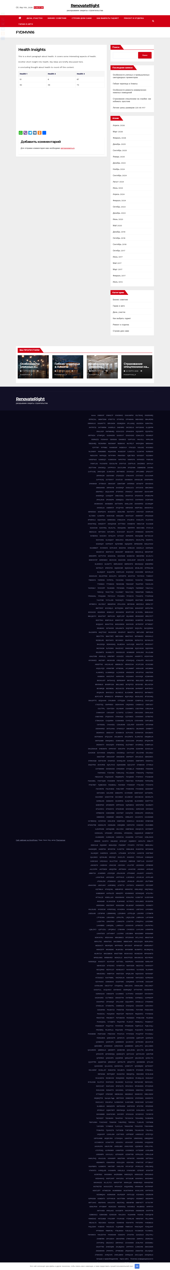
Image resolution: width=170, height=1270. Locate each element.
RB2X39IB (139, 1074)
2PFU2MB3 (140, 472)
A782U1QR (120, 660)
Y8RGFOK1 (139, 1219)
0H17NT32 (92, 427)
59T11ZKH (101, 532)
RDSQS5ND (120, 1078)
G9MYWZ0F (138, 793)
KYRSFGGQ (111, 909)
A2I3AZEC (120, 656)
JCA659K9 (101, 873)
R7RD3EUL (149, 1070)
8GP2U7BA (149, 608)
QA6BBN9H (129, 1046)
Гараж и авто (26, 24)
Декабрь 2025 (119, 144)
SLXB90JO (101, 1106)
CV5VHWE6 (139, 721)
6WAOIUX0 (93, 576)
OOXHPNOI (100, 1002)
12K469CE (122, 439)
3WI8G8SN (109, 504)
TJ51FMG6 (149, 1122)
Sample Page (109, 1098)
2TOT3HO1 (139, 476)
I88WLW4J (149, 845)
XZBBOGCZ (93, 1215)
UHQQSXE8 (149, 1142)
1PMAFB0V (121, 455)
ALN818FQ (100, 672)
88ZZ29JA (140, 604)
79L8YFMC (139, 584)
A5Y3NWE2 (92, 660)
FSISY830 (121, 785)
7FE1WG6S (120, 588)
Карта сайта (124, 1259)
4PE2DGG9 (149, 516)
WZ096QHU (101, 1194)
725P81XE (101, 580)
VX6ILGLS (121, 1170)
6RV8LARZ (139, 568)
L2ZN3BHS (121, 913)
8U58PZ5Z (139, 620)
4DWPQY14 (102, 512)
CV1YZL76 (129, 721)
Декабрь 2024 (119, 163)
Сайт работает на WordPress (27, 840)
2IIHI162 (150, 467)
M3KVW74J (99, 937)
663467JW (100, 552)
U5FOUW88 (98, 1138)
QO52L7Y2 (149, 1058)
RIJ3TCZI (100, 1082)
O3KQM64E (130, 982)
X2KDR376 (149, 1194)
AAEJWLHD (109, 664)
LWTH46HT (111, 933)
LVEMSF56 (149, 929)
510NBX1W (131, 524)
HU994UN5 (110, 837)
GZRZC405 (140, 809)
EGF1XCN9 (102, 761)
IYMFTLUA (140, 861)
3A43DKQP (120, 488)
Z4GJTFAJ (149, 1235)
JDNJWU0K (121, 873)
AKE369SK (149, 668)
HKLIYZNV (120, 829)
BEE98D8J (110, 688)
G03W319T (149, 789)
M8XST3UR (149, 937)
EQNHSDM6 (121, 765)
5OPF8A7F (109, 544)
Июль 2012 (118, 282)
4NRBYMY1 (139, 516)
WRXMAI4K (139, 1186)
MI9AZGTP (100, 949)
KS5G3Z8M (120, 905)
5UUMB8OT (94, 548)
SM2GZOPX (110, 1106)
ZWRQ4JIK (129, 1255)
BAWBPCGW (109, 684)
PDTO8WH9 (120, 1018)
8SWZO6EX (129, 620)
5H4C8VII (103, 536)
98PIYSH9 (149, 632)
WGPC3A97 (110, 1178)
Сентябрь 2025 (120, 150)
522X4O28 (94, 528)
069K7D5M (102, 419)
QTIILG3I (150, 1062)
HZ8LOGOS (149, 837)
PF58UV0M (140, 1018)
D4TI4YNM (149, 725)
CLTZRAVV (129, 712)
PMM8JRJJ (139, 1022)
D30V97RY (140, 725)
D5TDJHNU (110, 729)
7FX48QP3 (130, 588)
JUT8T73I (120, 885)
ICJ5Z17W (120, 849)
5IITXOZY (120, 536)
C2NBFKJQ (139, 700)
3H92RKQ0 (100, 496)
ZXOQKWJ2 (149, 1255)
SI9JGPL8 (109, 1102)
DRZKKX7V (100, 745)
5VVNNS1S (104, 548)
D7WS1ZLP (120, 729)
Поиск (115, 47)
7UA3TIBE (100, 600)
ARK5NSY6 (130, 672)
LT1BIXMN (121, 929)
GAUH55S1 (99, 797)
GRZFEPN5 (140, 805)
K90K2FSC (129, 889)
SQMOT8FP (110, 1110)
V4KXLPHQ (92, 1158)
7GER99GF (140, 588)
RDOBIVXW (110, 1078)
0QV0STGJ (149, 431)
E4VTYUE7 (130, 753)
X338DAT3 (101, 1198)
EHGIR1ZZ (111, 761)
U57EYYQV (149, 1134)
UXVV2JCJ (109, 1154)
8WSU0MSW (119, 624)
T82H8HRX (109, 1118)
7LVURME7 (119, 592)
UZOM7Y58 (129, 1154)
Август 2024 (118, 182)
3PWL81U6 (100, 500)
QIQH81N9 (119, 1058)
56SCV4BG (140, 528)
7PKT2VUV (111, 596)
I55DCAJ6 (94, 845)
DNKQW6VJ (109, 741)
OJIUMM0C (120, 994)
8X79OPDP (139, 624)
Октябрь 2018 (119, 238)
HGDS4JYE (102, 825)
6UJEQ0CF (101, 572)
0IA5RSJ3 (111, 427)
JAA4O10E (131, 869)
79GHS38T (130, 584)
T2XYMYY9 (149, 1114)
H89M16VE (100, 817)
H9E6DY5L (119, 817)
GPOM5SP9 (110, 805)
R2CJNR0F (93, 1070)
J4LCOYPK (93, 869)
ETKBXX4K (141, 765)
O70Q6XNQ (119, 986)
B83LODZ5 (140, 680)
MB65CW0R (128, 941)
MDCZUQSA (138, 941)
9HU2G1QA (101, 644)
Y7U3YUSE (120, 1219)
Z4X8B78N (100, 1239)
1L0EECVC (131, 451)
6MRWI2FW (129, 564)
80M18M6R (149, 600)
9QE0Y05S (149, 648)
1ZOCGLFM (113, 463)
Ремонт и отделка (134, 18)
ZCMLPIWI (139, 1243)
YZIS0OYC (121, 1235)
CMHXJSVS (149, 712)
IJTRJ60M (122, 853)
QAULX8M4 (149, 1046)
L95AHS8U (110, 917)
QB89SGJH (102, 1050)
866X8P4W (112, 604)
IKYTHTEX (131, 853)
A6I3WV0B (111, 660)
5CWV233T (121, 532)
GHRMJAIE (100, 801)
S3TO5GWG (129, 1090)
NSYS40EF (149, 974)
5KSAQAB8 (139, 536)
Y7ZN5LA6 (130, 1219)
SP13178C (140, 1106)
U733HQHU (119, 1138)
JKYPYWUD (120, 877)
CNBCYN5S (99, 717)
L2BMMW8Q (111, 913)
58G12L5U (92, 532)
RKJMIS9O (119, 1082)
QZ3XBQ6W (139, 1066)
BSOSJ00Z (139, 696)
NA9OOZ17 (149, 966)
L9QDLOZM (130, 917)
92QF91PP (129, 628)
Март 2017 (117, 269)
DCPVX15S (129, 733)
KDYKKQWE (140, 893)
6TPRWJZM (149, 568)
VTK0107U (92, 1170)
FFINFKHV (139, 777)
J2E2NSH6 (140, 865)
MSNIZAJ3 (118, 957)
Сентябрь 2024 (120, 175)
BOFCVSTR (99, 696)
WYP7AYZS (149, 1190)
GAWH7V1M (109, 797)
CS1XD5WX (139, 717)
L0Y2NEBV (149, 909)
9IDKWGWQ (111, 644)
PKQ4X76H (121, 1022)
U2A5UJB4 (110, 1134)
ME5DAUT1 (99, 945)
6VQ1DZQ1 (130, 572)
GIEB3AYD (109, 801)
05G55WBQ (149, 415)
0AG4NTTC (102, 423)
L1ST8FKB (101, 913)
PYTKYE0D (130, 1034)
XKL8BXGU (141, 1207)
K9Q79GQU (149, 889)
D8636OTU (130, 729)
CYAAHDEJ (111, 725)
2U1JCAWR (149, 476)
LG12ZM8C (149, 921)
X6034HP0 (149, 1198)
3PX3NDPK (110, 500)
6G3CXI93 (121, 560)
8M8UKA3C (149, 612)
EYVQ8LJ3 (130, 769)
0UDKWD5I (111, 435)
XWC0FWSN (129, 1211)
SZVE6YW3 (140, 1114)
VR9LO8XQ (149, 1166)
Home (93, 415)
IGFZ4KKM (149, 849)
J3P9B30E (149, 865)
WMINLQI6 (128, 1182)
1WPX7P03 (122, 459)
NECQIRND (100, 970)
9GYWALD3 (149, 640)
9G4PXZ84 (129, 640)
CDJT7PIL (101, 708)
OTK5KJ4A (100, 1006)
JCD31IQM (111, 873)
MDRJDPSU (149, 941)
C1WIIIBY (130, 700)
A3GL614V (129, 656)
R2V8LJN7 (102, 1070)
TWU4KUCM (139, 1130)
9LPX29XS (110, 648)
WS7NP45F (149, 1186)
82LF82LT (102, 604)
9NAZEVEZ (119, 648)
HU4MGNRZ (99, 837)
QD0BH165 (121, 1050)
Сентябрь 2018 (119, 244)
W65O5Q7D (128, 1174)
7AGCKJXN (149, 584)
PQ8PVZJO (139, 1026)
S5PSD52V (149, 1090)
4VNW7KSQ (92, 524)
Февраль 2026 (119, 138)
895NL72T (149, 604)
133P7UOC (131, 439)
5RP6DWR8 (138, 544)
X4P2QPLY (130, 1198)
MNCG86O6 (108, 953)
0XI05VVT (120, 435)
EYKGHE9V (120, 769)
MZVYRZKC (149, 957)
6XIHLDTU (113, 576)
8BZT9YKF (99, 608)
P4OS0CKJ (101, 1014)
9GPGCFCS (139, 640)
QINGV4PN (110, 1058)
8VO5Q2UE (149, 620)
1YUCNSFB (103, 463)
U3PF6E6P (130, 1134)
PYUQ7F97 (139, 1034)
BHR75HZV (149, 688)
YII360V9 (101, 1227)
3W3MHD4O (98, 504)
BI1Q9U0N (100, 692)
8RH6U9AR (140, 616)
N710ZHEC (111, 966)
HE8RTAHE (121, 821)
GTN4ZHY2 (110, 809)
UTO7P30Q (99, 1150)
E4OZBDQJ (121, 753)
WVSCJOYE (139, 1190)
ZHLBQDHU (120, 1247)
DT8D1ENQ (120, 745)
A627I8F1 (101, 660)
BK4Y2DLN (110, 692)
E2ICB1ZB (91, 753)
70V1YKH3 (140, 576)
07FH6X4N (130, 419)
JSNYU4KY (102, 885)
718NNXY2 (92, 580)
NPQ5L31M (130, 974)
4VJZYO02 (149, 520)
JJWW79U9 (100, 877)
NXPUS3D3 (139, 978)
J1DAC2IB (112, 865)
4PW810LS (92, 520)
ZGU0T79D (100, 1247)
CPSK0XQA (119, 717)
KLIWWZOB (111, 901)
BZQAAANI (102, 700)
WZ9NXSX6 (111, 1194)
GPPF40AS (120, 805)
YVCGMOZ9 (139, 1231)
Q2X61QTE (149, 1038)
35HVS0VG (149, 484)
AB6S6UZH (119, 664)
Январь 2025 (119, 157)
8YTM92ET (149, 624)
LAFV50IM (149, 917)
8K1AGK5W (120, 612)
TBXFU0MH (93, 1122)
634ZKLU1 (140, 548)
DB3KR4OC (100, 733)
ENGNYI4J (149, 761)
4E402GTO (111, 512)
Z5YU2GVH (110, 1239)
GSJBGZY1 (149, 805)
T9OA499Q (139, 1118)
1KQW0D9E (112, 451)
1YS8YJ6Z (149, 459)
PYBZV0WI (111, 1034)
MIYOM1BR (129, 949)
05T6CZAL (92, 419)
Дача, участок (35, 18)
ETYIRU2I (150, 765)
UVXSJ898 (149, 1150)
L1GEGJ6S (92, 913)
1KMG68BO (102, 451)
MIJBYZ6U (119, 949)
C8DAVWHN (119, 704)
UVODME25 (129, 1150)
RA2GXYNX (121, 1074)
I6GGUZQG (113, 845)
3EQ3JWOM (109, 492)
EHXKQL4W (121, 761)
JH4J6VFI (140, 873)
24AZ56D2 (141, 463)
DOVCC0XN (130, 741)
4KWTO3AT (129, 516)
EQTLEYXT (131, 765)
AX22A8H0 (130, 676)
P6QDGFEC (139, 1014)
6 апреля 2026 (63, 371)
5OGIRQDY (100, 544)
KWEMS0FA (140, 905)
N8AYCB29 (130, 966)
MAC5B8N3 (118, 941)
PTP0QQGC (129, 1030)
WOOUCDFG (108, 1186)
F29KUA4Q (120, 773)
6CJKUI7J (149, 556)
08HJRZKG (149, 419)
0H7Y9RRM (102, 427)
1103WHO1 (104, 439)
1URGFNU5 (93, 459)
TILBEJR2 (140, 1122)
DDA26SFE (149, 733)
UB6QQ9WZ (148, 1138)
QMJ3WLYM (139, 1058)
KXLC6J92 (92, 909)
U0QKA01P (101, 1134)
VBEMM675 (100, 1162)
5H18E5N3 (94, 536)
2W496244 (129, 480)
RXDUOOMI (100, 1090)
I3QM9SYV (132, 841)
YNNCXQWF (139, 1227)
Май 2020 (117, 225)
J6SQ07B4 (113, 869)
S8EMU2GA (119, 1094)
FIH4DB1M (111, 781)
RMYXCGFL (149, 1082)
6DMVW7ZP (93, 560)
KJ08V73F (139, 897)
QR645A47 (112, 1062)
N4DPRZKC (129, 962)
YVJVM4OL (149, 1231)
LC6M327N (120, 921)
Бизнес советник (57, 18)
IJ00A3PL (113, 853)
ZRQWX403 (129, 1251)
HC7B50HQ (92, 821)
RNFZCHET (100, 1086)
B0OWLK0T (101, 680)
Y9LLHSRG (149, 1219)
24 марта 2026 (132, 371)
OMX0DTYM (119, 998)
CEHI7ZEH (110, 708)
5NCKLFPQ (140, 540)
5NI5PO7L (149, 540)
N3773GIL (119, 962)
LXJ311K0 (120, 933)
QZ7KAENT (149, 1066)
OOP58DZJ (139, 998)
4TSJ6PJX (130, 520)
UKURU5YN (99, 1146)
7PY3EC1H (130, 596)
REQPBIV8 (130, 1078)
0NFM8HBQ (110, 431)
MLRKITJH (98, 953)
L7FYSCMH (101, 917)
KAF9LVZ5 (110, 893)
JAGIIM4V (140, 869)
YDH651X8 (120, 1223)
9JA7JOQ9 (130, 644)
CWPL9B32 (149, 721)
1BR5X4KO (149, 443)
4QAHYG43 (101, 520)
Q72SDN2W (108, 1046)
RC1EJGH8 (149, 1074)
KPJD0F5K (149, 901)
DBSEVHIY (110, 733)
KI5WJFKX (130, 897)
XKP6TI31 (149, 1207)
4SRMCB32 (111, 520)
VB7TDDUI (149, 1158)
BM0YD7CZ (139, 692)
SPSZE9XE (149, 1106)
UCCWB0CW (99, 1142)
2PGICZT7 (149, 472)
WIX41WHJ (139, 1178)
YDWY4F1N (130, 1223)
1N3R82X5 (149, 451)
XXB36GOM (140, 1211)
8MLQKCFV (92, 616)
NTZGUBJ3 (99, 978)
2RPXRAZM (100, 476)
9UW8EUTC (110, 652)
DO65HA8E (120, 741)
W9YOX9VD (149, 1174)
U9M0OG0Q (138, 1138)
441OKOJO (100, 508)
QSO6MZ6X (141, 1062)
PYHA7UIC (120, 1034)
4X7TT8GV (121, 524)
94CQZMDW (148, 628)
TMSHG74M (128, 1126)
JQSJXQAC (121, 881)
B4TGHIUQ (111, 680)
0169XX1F (101, 415)
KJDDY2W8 (149, 897)
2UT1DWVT (110, 480)
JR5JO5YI (139, 881)
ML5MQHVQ (148, 949)
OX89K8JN (120, 1006)
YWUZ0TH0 (102, 1235)
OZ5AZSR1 (139, 1006)
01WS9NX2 (119, 415)
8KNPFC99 (130, 612)
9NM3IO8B (129, 648)
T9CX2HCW (129, 1118)
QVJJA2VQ (109, 1066)
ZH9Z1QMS (110, 1247)
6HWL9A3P (131, 560)
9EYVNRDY (119, 640)
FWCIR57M (100, 789)
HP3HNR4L (118, 833)
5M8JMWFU (129, 540)
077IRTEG (120, 419)
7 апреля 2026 (28, 371)
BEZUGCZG (120, 688)
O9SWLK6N (138, 986)
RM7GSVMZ (139, 1082)
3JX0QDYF (109, 496)
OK (137, 1266)
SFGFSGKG (139, 1098)
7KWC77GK (109, 592)
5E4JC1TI (130, 532)
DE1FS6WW (99, 737)
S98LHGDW (148, 1094)
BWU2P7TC (93, 700)
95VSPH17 (121, 632)
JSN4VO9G (92, 885)
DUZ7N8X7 (130, 745)
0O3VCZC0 (120, 431)
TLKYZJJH (119, 1126)
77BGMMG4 (149, 580)
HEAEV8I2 (139, 821)
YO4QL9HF (149, 1227)
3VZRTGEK (149, 500)
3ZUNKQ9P (149, 504)
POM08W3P (99, 1026)
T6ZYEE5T (100, 1118)
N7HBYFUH (120, 966)
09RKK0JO (92, 423)
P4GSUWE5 (149, 1010)
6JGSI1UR (149, 560)
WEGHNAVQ (99, 1178)
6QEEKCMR (119, 568)
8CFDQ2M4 (119, 608)
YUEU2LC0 (129, 1231)
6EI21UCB (112, 560)
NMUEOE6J (101, 974)
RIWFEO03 (110, 1082)
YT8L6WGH (119, 1231)
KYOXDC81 (102, 909)
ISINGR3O (130, 857)
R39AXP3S (112, 1070)
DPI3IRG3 (139, 741)
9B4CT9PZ (109, 636)
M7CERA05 (129, 937)
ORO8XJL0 (139, 1002)
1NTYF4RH (112, 455)
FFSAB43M (149, 777)
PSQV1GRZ (119, 1030)
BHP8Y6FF (139, 688)
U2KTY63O (120, 1134)
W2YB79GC (98, 1174)
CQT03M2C (129, 717)
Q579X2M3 (139, 1042)
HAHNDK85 (149, 817)
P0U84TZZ (111, 1010)
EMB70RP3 (140, 761)
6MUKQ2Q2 (139, 564)
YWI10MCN (92, 1235)
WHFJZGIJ (120, 1178)
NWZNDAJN (120, 978)
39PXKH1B (110, 488)
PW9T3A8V (102, 1034)
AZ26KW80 (149, 676)
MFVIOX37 (128, 945)
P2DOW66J (130, 1010)
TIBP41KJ (131, 1122)
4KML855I (119, 516)
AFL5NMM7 (130, 668)
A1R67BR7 (111, 656)
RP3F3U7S (119, 1086)
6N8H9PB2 (149, 564)
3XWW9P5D (138, 504)
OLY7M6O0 (109, 998)
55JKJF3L (112, 528)
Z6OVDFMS (120, 1239)
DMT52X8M (99, 741)
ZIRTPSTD (129, 1247)
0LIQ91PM (149, 427)
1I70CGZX (132, 447)
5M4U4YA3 (119, 540)
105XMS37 (149, 435)
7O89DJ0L (149, 592)
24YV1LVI (150, 463)
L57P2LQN (131, 913)
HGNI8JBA (111, 825)
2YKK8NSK (93, 484)
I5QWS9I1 (103, 845)
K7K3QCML (109, 889)
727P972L (110, 580)
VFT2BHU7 (149, 1162)
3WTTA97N (119, 504)
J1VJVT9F (130, 865)
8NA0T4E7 (102, 616)
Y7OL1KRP (111, 1219)
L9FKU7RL (120, 917)
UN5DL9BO (118, 1146)
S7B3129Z (109, 1094)
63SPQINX (149, 548)
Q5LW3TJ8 (149, 1042)
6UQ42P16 (111, 572)
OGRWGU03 (100, 994)
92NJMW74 (120, 628)
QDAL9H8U (131, 1050)
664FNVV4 (110, 552)
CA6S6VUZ (140, 704)
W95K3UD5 (139, 1174)
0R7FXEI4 (91, 435)
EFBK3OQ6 (92, 761)
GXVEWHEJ (130, 809)
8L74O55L (139, 612)
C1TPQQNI (121, 700)
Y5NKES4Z (92, 1219)
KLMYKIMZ (121, 901)
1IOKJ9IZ (141, 447)
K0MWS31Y (140, 885)
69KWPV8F (149, 552)
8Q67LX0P (120, 616)
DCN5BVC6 (120, 733)
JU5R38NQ (112, 885)
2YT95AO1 (102, 484)
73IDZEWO (129, 580)
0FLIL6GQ (130, 423)
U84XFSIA (128, 1138)
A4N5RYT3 (138, 656)
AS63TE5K (149, 672)
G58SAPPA (119, 793)
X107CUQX (130, 1194)
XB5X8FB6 (130, 1202)
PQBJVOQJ (149, 1026)
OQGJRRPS (129, 1002)
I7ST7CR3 (139, 845)
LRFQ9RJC (112, 929)
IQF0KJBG (103, 857)
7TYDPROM (149, 596)
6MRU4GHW (118, 564)
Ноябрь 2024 (119, 169)
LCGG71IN (129, 921)
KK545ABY (101, 901)
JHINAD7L (149, 873)
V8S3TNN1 (121, 1158)
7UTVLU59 (109, 600)
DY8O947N (103, 749)
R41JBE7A (121, 1070)
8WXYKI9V (130, 624)
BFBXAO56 (130, 688)
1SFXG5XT (140, 455)
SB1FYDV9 (120, 1098)
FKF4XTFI (120, 781)
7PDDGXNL (92, 596)
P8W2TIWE (100, 1018)
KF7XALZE (99, 897)
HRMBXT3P (149, 833)
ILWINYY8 (140, 853)
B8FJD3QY (149, 680)
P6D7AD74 (129, 1014)
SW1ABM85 (100, 1114)
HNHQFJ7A (140, 829)
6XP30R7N (122, 576)
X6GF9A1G (102, 1202)
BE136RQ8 (100, 688)
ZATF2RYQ (100, 1243)
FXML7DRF (120, 789)
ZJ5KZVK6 (139, 1247)
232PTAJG (131, 463)
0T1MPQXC (101, 435)
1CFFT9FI (95, 447)
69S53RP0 (92, 556)
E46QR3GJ (111, 753)
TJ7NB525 (109, 1126)
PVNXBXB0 (92, 1034)
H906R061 (110, 817)
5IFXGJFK (111, 536)
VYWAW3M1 (131, 1170)
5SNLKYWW (148, 544)
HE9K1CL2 (130, 821)
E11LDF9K (130, 749)
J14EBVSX (103, 865)
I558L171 (150, 841)
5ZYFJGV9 (113, 548)
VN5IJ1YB (120, 1166)
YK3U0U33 (110, 1227)
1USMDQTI (102, 459)
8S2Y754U (99, 620)
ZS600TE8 (139, 1251)
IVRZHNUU (104, 861)
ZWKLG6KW (118, 1255)
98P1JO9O (140, 632)
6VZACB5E (139, 572)
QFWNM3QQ (110, 1054)
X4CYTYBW (121, 1198)
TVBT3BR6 (129, 1130)
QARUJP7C (139, 1046)
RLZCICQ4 (129, 1082)
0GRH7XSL (149, 423)
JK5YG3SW (110, 877)
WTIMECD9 (106, 1190)
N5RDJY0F (149, 962)
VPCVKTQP (129, 1166)
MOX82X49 (138, 953)
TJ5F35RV (100, 1126)
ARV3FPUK (140, 672)
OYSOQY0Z (130, 1006)
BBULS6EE (120, 684)
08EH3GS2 (139, 419)
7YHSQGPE (130, 600)
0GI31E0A (139, 423)
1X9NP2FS (131, 459)
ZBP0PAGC (119, 1243)
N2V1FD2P (110, 962)
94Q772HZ (102, 632)
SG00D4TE (149, 1098)
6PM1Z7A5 (109, 568)
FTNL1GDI (140, 785)
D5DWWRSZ (100, 729)
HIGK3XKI (139, 825)
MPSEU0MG (98, 957)
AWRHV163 (120, 676)
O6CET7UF (109, 986)
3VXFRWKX (139, 500)
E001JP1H (121, 749)
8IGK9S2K (101, 612)
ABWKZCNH (129, 664)
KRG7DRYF (110, 905)
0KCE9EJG (130, 427)
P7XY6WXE (149, 1014)
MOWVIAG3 (128, 953)
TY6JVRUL (149, 1130)
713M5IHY (149, 576)
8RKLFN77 (149, 616)
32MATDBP (121, 484)
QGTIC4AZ (130, 1054)
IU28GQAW (149, 857)
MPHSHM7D (148, 953)
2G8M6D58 (141, 467)
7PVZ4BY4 (120, 596)
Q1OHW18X (130, 1038)
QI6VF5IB (149, 1054)
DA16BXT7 (149, 729)
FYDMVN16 (130, 789)
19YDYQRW (140, 443)
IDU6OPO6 (140, 849)
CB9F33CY (149, 704)
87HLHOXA (121, 604)
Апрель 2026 (119, 125)
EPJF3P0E (101, 765)
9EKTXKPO (110, 640)
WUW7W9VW (128, 1190)
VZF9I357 (140, 1170)
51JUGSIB (149, 524)
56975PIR (131, 528)
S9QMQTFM (98, 1098)
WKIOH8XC (149, 1178)
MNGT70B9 (118, 953)
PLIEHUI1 (130, 1022)
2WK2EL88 (138, 480)
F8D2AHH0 (99, 777)
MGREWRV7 (148, 945)
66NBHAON (129, 552)
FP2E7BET (92, 785)
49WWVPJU (148, 508)
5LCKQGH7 (110, 540)
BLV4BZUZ (119, 692)
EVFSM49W (100, 769)
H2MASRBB (110, 813)
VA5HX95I (140, 1158)
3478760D (130, 484)
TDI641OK (112, 1122)
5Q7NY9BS (119, 544)
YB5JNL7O (92, 1223)
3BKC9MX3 (149, 488)
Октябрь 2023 (119, 207)
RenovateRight (85, 5)
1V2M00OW (112, 459)
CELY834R (120, 708)
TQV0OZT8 (110, 1130)
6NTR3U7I (99, 568)
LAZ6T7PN (100, 921)
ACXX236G (149, 664)
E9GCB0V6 (120, 757)
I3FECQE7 (123, 841)
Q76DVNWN (118, 1046)
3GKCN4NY (139, 492)
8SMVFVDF (119, 620)
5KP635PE (129, 536)
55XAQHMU (122, 528)
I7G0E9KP (122, 845)
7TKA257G (139, 596)
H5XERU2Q (149, 813)
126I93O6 (113, 439)
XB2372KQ (120, 1202)
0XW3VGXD (130, 435)
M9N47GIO (108, 941)
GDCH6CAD (139, 797)
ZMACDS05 (149, 1247)
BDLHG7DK (149, 684)
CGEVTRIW (139, 708)
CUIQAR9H (109, 721)
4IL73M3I (92, 516)
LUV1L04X (139, 929)
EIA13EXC (130, 761)
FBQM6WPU (119, 777)
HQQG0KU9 (139, 833)
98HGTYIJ (131, 632)
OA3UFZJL (98, 990)
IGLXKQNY (94, 853)
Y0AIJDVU (122, 1215)
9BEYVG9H (119, 636)
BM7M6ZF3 (149, 692)
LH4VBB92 (100, 925)
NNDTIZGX (120, 974)
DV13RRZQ (139, 745)
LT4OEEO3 (130, 929)
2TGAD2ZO (120, 476)
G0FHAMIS (101, 793)
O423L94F (149, 982)
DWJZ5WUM (92, 749)
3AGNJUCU (130, 488)
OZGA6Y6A (101, 1010)
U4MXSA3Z (140, 1134)
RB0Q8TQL (130, 1074)
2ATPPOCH (112, 467)
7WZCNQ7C (119, 600)
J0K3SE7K (94, 865)
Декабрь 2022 (119, 213)
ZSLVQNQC (149, 1251)
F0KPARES (101, 773)
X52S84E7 (140, 1198)
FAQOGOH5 (109, 777)
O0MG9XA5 (110, 982)
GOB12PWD (100, 805)
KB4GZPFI (119, 893)
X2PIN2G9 (92, 1198)
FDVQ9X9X (130, 777)
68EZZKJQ (139, 552)
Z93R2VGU (149, 1239)
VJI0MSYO (102, 1166)
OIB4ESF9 (110, 994)
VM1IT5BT (111, 1166)
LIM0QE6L (110, 925)
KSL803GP (130, 905)
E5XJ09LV (149, 753)
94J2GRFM (93, 632)
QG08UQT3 (120, 1054)
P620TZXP (120, 1014)
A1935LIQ (102, 656)
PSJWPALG (109, 1030)
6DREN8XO (103, 560)
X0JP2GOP (121, 1194)
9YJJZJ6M (149, 652)
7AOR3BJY (92, 588)
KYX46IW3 (130, 909)
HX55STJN (120, 837)
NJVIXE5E (140, 970)
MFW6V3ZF (138, 945)
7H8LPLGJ (149, 588)
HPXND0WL (128, 833)
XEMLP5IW (93, 1207)
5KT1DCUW (149, 536)
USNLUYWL (149, 1146)
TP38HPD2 (100, 1130)
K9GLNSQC (139, 889)
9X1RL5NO (140, 652)
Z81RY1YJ (140, 1239)
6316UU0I (131, 548)
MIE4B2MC (110, 949)
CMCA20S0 (139, 712)
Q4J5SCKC (130, 1042)
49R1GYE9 (129, 508)
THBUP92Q (122, 1122)
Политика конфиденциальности (141, 1259)
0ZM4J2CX (140, 435)
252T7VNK (92, 467)
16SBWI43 (121, 443)
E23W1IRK (139, 749)
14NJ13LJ (140, 439)
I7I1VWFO (131, 845)
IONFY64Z (149, 853)
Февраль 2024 (119, 200)
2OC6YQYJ (130, 472)
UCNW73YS (110, 1142)
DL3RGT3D (139, 737)
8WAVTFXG (109, 624)
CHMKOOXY (100, 712)
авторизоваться (67, 148)
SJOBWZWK (118, 1102)
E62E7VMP (101, 757)
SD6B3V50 (129, 1098)
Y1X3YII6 (140, 1215)
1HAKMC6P (113, 447)
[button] (153, 21)
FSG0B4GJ (112, 785)
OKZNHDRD (99, 998)
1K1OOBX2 (149, 447)
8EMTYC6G (129, 608)
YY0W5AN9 (112, 1235)
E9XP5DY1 (129, 757)
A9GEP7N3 (99, 664)
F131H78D (110, 773)
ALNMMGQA (110, 672)
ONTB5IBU (129, 998)
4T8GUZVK (121, 520)
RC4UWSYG (100, 1078)
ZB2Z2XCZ (110, 1243)
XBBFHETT (140, 1202)
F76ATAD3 (149, 773)
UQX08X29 (139, 1146)
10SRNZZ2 (95, 439)
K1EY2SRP (149, 885)
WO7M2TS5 (97, 1186)
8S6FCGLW (109, 620)
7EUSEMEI (111, 588)
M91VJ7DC (98, 941)
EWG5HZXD (110, 769)
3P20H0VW (139, 496)
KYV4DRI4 (121, 909)
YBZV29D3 (102, 1223)
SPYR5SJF (100, 1110)
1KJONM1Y (92, 451)
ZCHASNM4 (129, 1243)
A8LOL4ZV (149, 660)
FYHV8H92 (139, 789)
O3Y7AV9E (140, 982)
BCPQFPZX (130, 684)
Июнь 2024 (118, 188)
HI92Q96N (121, 825)
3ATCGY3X (139, 488)
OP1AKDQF (110, 1002)
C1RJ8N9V (112, 700)
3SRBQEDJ (120, 500)
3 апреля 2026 (98, 371)
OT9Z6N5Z (149, 1002)
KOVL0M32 (140, 901)
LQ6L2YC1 (92, 929)
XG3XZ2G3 (112, 1207)
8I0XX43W (92, 612)
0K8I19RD (120, 427)
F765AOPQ (140, 773)
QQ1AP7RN (92, 1062)
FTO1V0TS (149, 785)
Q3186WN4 (100, 1042)
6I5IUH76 (140, 560)
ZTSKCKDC (99, 1255)
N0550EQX (92, 962)
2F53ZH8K (131, 467)
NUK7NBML (109, 978)
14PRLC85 (149, 439)
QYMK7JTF (129, 1066)
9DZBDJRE (100, 640)
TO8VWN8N (148, 1126)
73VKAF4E (139, 580)
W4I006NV (108, 1174)
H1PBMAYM (100, 813)
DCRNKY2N (139, 733)
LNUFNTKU (149, 925)
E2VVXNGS (101, 753)
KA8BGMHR (100, 893)
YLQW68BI (119, 1227)
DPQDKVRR (149, 741)
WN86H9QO (138, 1182)
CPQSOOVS (109, 717)
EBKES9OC (149, 757)
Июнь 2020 (118, 219)
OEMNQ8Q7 (127, 990)
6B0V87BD (140, 556)
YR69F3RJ (109, 1231)
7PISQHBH (102, 596)
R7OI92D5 (139, 1070)
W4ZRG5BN (118, 1174)
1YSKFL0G (94, 463)
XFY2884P (103, 1207)
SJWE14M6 (129, 1102)
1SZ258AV (149, 455)
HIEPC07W (131, 825)
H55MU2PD (139, 813)
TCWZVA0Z (103, 1122)
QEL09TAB (149, 1050)
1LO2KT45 (140, 451)
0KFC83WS (140, 427)
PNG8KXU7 (149, 1022)
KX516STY (149, 905)
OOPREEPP (149, 998)
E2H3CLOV (149, 749)
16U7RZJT (130, 443)
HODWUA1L (99, 833)
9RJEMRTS (100, 652)
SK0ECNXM (139, 1102)
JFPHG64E (131, 873)
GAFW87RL (149, 793)
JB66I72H (92, 873)
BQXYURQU (129, 696)
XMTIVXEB (101, 1211)
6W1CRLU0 (149, 572)
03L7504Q (139, 415)
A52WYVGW (148, 656)
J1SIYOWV (121, 865)
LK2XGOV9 (129, 925)
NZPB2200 (149, 978)
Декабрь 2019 (119, 232)
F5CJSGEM (130, 773)
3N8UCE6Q (119, 496)
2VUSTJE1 (119, 480)
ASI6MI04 (100, 676)
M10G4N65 (149, 933)
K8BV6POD (119, 889)
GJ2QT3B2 (129, 801)
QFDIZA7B (100, 1054)
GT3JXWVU (100, 809)
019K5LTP (109, 415)
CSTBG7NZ (149, 717)
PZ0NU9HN (101, 1038)
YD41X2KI (111, 1223)
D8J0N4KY (140, 729)
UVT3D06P (140, 1150)
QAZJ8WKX (92, 1050)
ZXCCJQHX (139, 1255)
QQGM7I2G (102, 1062)
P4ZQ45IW (111, 1014)
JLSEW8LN (130, 877)
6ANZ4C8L (112, 556)
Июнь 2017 (118, 257)
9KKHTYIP (139, 644)
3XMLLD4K (129, 504)
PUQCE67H (139, 1030)
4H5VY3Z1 (140, 512)
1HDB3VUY (123, 447)
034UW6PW (129, 415)
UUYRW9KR (109, 1150)
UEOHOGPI (129, 1142)
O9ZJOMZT (149, 986)
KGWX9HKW (119, 897)
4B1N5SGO (92, 512)
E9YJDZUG (139, 757)
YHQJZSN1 (92, 1227)
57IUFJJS (149, 528)
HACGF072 (139, 817)
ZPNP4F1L (110, 1251)
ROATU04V (110, 1086)
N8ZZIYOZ (139, 966)
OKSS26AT (139, 994)
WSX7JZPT (96, 1190)
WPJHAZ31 (118, 1186)
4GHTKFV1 (130, 512)
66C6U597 (119, 552)
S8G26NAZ (129, 1094)
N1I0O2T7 (101, 962)
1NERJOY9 (94, 455)
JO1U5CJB (140, 877)
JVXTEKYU (130, 885)
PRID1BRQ (99, 1030)
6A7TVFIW (102, 556)
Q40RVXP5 (110, 1042)
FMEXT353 (130, 781)
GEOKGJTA (149, 797)
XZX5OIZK (113, 1215)
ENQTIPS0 (92, 765)
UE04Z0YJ (119, 1142)
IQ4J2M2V (94, 857)
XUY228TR (119, 1211)
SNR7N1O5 (131, 1106)
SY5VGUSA (130, 1114)
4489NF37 (110, 508)
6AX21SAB (121, 556)
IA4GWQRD (92, 849)
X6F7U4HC (92, 1202)
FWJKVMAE (110, 789)
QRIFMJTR (121, 1062)
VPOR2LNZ (139, 1166)
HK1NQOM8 (110, 829)
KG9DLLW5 (109, 897)
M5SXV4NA (109, 937)
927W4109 (110, 628)
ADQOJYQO (100, 668)
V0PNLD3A (139, 1154)
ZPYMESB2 (119, 1251)
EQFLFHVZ (111, 765)
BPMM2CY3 (109, 696)
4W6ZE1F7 (102, 524)
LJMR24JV (119, 925)
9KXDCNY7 (149, 644)
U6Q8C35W (108, 1138)
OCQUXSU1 (107, 990)
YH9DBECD (149, 1223)
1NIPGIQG (102, 455)
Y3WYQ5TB (149, 1215)
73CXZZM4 (119, 580)
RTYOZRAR (149, 1086)
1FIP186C (104, 447)
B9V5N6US (99, 684)
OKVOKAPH (149, 994)
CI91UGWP (110, 712)
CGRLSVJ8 (149, 708)
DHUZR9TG (129, 737)
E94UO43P (111, 757)
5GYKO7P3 (149, 532)
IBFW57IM (111, 849)
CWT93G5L (101, 725)
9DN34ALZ (149, 636)
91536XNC (100, 628)
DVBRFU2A (149, 745)
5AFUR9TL (111, 532)
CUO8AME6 (119, 721)
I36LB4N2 (114, 841)
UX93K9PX (100, 1154)
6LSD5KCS (99, 564)
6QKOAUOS (129, 568)
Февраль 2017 (119, 276)
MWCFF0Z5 (128, 957)
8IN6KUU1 (110, 612)
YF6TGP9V (139, 1223)
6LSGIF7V (108, 564)
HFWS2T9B (92, 825)
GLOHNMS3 (139, 801)
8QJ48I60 (130, 616)
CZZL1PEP (130, 725)
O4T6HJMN (99, 986)
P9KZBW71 (110, 1018)
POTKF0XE (119, 1026)
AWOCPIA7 (110, 676)
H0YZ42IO (149, 809)
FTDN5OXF (131, 785)
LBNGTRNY (110, 921)
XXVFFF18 (149, 1211)
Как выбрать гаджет (108, 18)
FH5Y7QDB (102, 781)
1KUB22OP (121, 451)
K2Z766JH (99, 889)
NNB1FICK (110, 974)
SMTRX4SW (121, 1106)
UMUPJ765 (109, 1146)
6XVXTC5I (131, 576)
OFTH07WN (138, 990)
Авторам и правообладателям (107, 1259)
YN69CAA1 (129, 1227)
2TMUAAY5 (130, 476)
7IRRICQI (100, 592)
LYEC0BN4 (129, 933)
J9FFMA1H (122, 869)
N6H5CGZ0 (101, 966)
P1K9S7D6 (120, 1010)
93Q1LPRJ (138, 628)
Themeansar (60, 840)
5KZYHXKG (100, 540)
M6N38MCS (119, 937)
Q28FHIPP (140, 1038)
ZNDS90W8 (100, 1251)
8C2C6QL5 (109, 608)
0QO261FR (139, 431)
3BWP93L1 (99, 492)
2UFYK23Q (100, 480)
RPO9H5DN (139, 1086)
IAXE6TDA (102, 849)
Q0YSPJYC (121, 1038)
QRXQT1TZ (131, 1062)
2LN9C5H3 (111, 472)
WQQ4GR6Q (128, 1186)
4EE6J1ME (121, 512)
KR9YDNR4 (100, 905)
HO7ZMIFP (149, 829)
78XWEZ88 (120, 584)
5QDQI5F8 (128, 544)
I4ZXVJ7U (141, 841)
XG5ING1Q (121, 1207)
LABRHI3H (140, 917)
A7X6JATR (139, 660)
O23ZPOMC (120, 982)
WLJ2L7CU (108, 1182)
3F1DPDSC (119, 492)
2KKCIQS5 (101, 472)
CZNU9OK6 (121, 725)
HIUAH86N (149, 825)
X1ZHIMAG (140, 1194)
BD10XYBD (139, 684)
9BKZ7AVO (129, 636)
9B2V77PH (100, 636)
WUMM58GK (117, 1190)
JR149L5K (130, 881)
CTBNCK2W (99, 721)
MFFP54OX (119, 945)
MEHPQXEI (109, 945)
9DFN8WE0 (139, 636)
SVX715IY (150, 1110)
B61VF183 (130, 680)
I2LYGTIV (105, 841)
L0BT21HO (140, 909)
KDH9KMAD (129, 893)
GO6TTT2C (149, 801)
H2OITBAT (120, 813)
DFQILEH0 (108, 737)
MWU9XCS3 (138, 957)
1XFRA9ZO (140, 459)
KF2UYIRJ (149, 893)
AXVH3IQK (139, 676)
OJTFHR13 (129, 994)
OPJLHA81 (119, 1002)
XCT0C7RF (149, 1202)
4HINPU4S (149, 512)
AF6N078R (110, 668)
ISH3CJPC (121, 857)
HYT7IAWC (139, 837)
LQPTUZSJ (102, 929)
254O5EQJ (102, 467)
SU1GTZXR (130, 1110)
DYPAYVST (112, 749)
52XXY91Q (102, 528)
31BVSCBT (111, 484)
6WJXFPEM (103, 576)
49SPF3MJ (139, 508)
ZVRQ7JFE (109, 1255)
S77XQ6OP (100, 1094)
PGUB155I (149, 1018)
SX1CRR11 (120, 1114)
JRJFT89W (149, 881)
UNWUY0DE (128, 1146)
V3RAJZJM (149, 1154)
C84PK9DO (109, 704)
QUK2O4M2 (98, 1066)
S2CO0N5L (120, 1090)
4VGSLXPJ (140, 520)
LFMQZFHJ (139, 921)
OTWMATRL (110, 1006)
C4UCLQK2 (149, 700)
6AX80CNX (131, 556)
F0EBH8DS (140, 769)
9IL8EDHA (121, 644)
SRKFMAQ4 (121, 1110)
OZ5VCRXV (149, 1006)
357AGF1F (139, 484)
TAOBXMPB (149, 1118)
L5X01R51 (140, 913)
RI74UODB (92, 1082)
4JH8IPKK (101, 516)
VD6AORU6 (110, 1162)
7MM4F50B (139, 592)
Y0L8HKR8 (131, 1215)
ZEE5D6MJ (149, 1243)
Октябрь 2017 (119, 250)
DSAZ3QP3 (110, 745)
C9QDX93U (130, 704)
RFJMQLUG (139, 1078)
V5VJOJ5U (102, 1158)
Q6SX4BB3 (98, 1046)
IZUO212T (149, 861)
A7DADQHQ (130, 660)
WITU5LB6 (129, 1178)
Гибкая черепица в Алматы (125, 84)
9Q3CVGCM (139, 648)
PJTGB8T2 (111, 1022)
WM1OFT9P (118, 1182)
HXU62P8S (129, 837)
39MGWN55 (100, 488)
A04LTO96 (93, 656)
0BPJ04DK (111, 423)
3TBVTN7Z (129, 500)
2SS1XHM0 (110, 476)
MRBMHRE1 (108, 957)
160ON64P (112, 443)
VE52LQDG (121, 1162)
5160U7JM (140, 524)
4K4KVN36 (110, 516)
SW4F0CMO (110, 1114)
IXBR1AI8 (132, 861)
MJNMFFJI (138, 949)
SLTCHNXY (149, 1102)
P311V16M (139, 1010)
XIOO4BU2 (131, 1207)
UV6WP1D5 (120, 1150)
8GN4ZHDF (139, 608)
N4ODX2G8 (139, 962)
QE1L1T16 (140, 1050)
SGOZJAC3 (99, 1102)
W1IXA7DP (149, 1170)
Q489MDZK (120, 1042)
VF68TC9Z (139, 1162)
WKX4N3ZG (98, 1182)
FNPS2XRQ (149, 781)
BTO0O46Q (149, 696)
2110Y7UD (122, 463)
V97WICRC (131, 1158)
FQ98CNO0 (102, 785)
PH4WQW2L (101, 1022)
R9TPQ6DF (111, 1074)
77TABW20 (110, 584)
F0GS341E (149, 769)
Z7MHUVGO (130, 1239)
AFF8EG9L (120, 668)
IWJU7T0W (114, 861)
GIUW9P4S (119, 801)
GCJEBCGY (129, 797)
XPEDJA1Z (110, 1211)
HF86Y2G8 (149, 821)
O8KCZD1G (129, 986)
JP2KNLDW (101, 881)
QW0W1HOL (118, 1066)
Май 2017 (117, 263)
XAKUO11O (111, 1202)
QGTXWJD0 (140, 1054)
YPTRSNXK (100, 1231)
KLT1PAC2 (130, 901)
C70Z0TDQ (99, 704)
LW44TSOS (101, 933)
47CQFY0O (120, 508)
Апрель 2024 (119, 194)
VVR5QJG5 (102, 1170)
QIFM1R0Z (100, 1058)
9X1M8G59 (130, 652)
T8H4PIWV (119, 1118)
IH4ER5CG (104, 853)
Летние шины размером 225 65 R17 (129, 108)
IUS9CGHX (94, 861)
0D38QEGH (121, 423)
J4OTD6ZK (103, 869)
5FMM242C (139, 532)
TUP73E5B (119, 1130)
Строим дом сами (82, 18)
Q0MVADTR (111, 1038)
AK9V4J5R (139, 668)
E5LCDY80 (140, 753)
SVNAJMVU (140, 1110)
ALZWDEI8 (120, 672)
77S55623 (100, 584)
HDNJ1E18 (111, 821)
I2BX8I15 (97, 841)
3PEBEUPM (149, 496)
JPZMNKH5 (111, 881)
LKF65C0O (139, 925)
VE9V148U (130, 1162)
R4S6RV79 (130, 1070)
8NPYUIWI (111, 616)
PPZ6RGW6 (129, 1026)
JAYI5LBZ (149, 869)
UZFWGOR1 (119, 1154)
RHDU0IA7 (149, 1078)
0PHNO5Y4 (130, 431)
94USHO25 (112, 632)
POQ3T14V (109, 1026)
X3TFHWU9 (111, 1198)
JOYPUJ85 (149, 877)
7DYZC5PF (101, 588)
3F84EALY (129, 492)
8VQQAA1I (99, 624)
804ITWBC (139, 600)
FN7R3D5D (139, 781)
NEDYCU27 (110, 970)
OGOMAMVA (148, 990)
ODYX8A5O (117, 990)
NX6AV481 (130, 978)
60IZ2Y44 (122, 548)
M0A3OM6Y (139, 933)
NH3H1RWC (130, 970)
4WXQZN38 (112, 524)
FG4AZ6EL (92, 781)
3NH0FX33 (129, 496)
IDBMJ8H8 (130, 849)
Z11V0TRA (130, 1235)
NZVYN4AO (100, 982)
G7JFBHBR (128, 793)
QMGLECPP (129, 1058)
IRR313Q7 (112, 857)
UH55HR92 (139, 1142)
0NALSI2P (100, 431)
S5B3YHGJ (140, 1090)
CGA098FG (129, 708)
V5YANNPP (111, 1158)
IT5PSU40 (139, 857)
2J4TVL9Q (92, 472)
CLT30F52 (119, 712)
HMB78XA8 (130, 829)
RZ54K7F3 (110, 1090)
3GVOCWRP (148, 492)
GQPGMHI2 (130, 805)
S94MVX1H (139, 1094)
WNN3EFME (148, 1182)
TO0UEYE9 (138, 1126)
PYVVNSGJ (149, 1034)
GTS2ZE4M (120, 809)
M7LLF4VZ (139, 937)
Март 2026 (118, 132)
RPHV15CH (129, 1086)
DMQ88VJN (149, 737)
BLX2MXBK (129, 692)
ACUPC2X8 (140, 664)
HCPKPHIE (102, 821)
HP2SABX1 (108, 833)
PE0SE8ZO (130, 1018)
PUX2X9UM (149, 1030)
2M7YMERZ (121, 472)
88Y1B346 (130, 604)
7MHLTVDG (129, 592)
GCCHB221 (119, 797)
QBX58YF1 (111, 1050)
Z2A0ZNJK (140, 1235)
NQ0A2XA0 (140, 974)
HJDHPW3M (99, 829)
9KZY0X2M (100, 648)
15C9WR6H (102, 443)
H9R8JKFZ (129, 817)
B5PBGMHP (121, 680)
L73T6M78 (149, 913)
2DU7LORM (121, 467)
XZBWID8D (103, 1215)
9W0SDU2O (120, 652)
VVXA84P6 (112, 1170)
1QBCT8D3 (131, 455)
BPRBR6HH (119, 696)
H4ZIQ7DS (129, 813)
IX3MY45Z (123, 861)
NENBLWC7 (120, 970)
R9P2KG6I (101, 1074)
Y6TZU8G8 (102, 1219)
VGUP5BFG (92, 1166)
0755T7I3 (111, 419)
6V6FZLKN (120, 572)
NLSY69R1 (149, 970)
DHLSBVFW (118, 737)
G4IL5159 (109, 793)
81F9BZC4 (93, 604)
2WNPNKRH (148, 480)
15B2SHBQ (92, 443)
